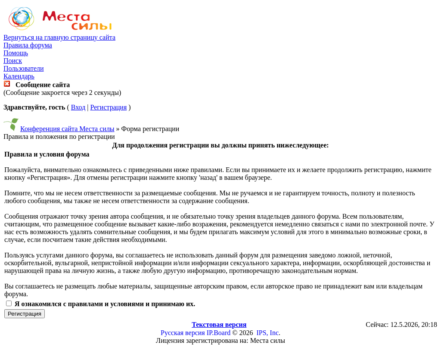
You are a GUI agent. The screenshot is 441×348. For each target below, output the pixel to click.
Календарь (18, 76)
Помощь (15, 52)
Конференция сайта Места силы (67, 128)
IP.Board (219, 332)
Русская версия (183, 332)
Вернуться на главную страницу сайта (59, 37)
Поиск (12, 60)
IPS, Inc (267, 332)
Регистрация (108, 107)
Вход (78, 107)
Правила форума (27, 45)
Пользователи (23, 68)
